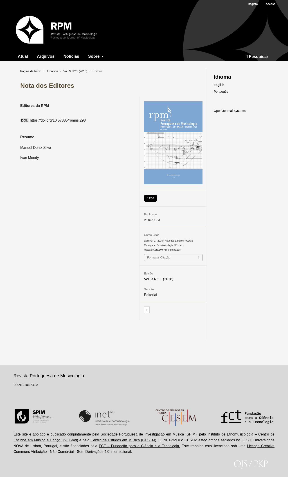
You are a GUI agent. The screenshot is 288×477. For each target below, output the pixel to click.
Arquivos (45, 56)
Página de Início (30, 71)
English (219, 85)
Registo (253, 4)
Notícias (71, 56)
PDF (151, 198)
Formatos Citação (158, 257)
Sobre (94, 56)
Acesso (270, 4)
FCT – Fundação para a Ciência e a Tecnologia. (139, 446)
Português (221, 91)
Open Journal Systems (230, 111)
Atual (23, 56)
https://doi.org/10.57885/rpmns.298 (58, 120)
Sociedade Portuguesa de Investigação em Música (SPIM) (149, 434)
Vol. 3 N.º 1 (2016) (75, 71)
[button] (146, 310)
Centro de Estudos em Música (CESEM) (123, 440)
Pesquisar (256, 56)
